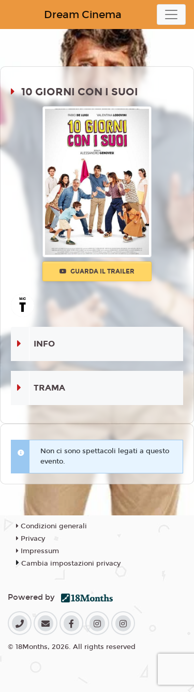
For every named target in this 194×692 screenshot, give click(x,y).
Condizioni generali (51, 526)
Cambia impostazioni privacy (71, 563)
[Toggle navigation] (171, 14)
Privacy (30, 539)
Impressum (37, 551)
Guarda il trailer (97, 271)
